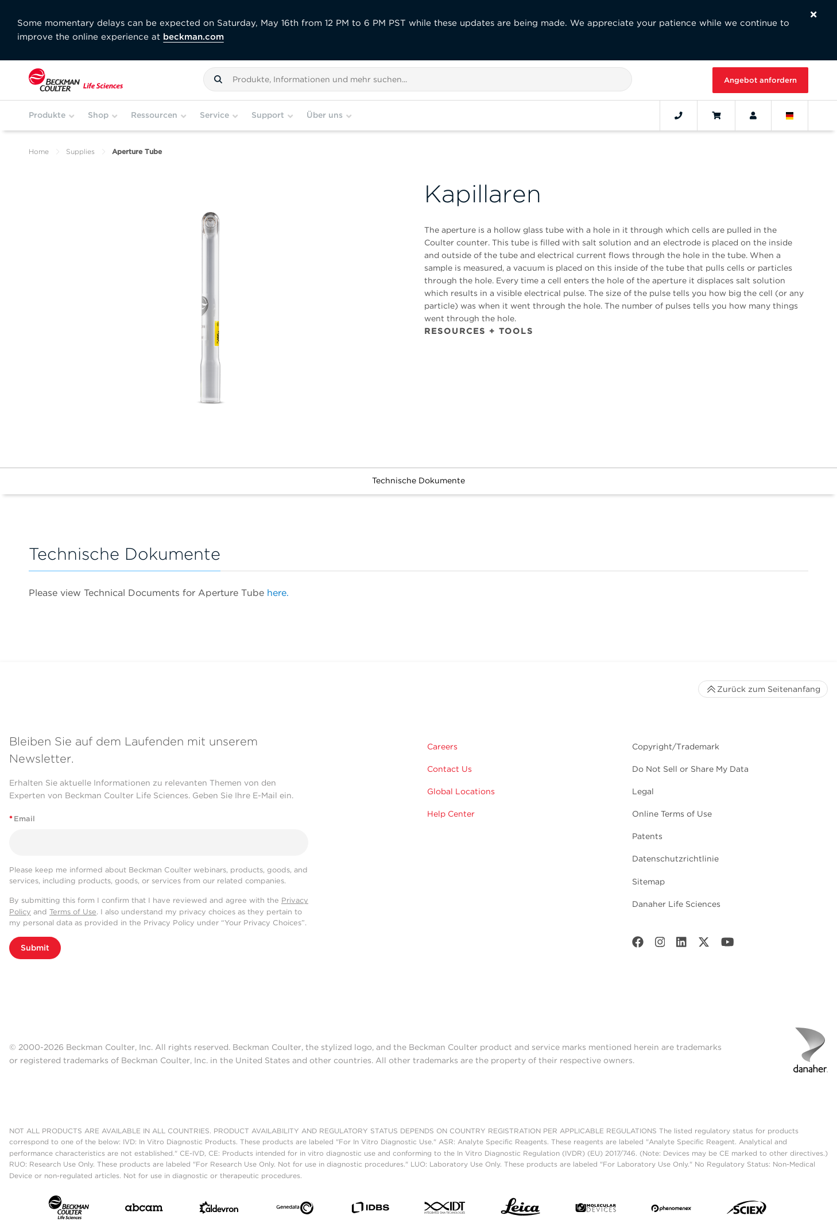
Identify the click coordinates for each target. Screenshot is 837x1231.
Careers (442, 746)
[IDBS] (370, 1210)
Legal (643, 791)
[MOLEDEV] (596, 1210)
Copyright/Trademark (675, 746)
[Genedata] (295, 1210)
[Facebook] (638, 944)
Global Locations (461, 791)
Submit (35, 947)
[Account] (753, 115)
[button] (218, 79)
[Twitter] (704, 944)
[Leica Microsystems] (520, 1210)
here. (278, 592)
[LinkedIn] (681, 944)
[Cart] (716, 115)
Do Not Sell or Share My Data (690, 769)
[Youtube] (727, 944)
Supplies (80, 151)
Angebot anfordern (760, 80)
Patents (647, 836)
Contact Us (449, 769)
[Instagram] (660, 944)
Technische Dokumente (418, 480)
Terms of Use (72, 911)
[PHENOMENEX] (671, 1209)
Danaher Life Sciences (676, 904)
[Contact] (678, 115)
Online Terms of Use (672, 813)
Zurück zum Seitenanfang (763, 689)
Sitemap (648, 881)
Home (39, 151)
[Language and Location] (790, 115)
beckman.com (193, 37)
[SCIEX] (747, 1210)
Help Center (451, 813)
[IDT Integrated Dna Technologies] (445, 1210)
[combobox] (417, 79)
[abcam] (144, 1210)
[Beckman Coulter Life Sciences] (76, 80)
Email (22, 818)
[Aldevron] (219, 1210)
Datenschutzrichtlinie (675, 858)
